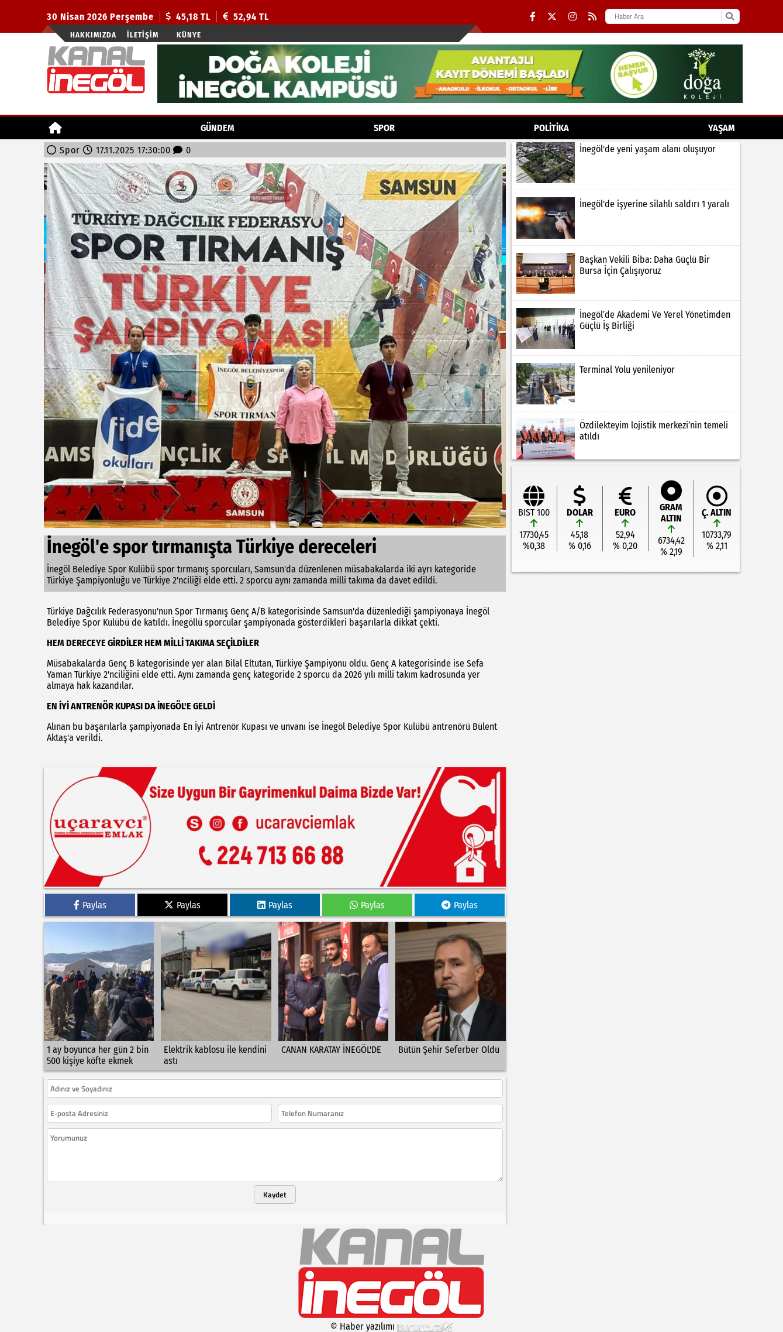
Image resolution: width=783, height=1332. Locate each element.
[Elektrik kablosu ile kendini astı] (216, 996)
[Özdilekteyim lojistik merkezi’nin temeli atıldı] (626, 438)
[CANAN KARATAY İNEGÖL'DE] (333, 996)
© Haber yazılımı (391, 1326)
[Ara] (729, 16)
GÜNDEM (217, 127)
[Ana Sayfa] (55, 127)
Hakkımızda (93, 34)
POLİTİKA (551, 127)
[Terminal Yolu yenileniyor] (626, 383)
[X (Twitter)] (552, 16)
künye (189, 34)
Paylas (90, 905)
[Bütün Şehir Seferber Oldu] (450, 996)
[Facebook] (533, 16)
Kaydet (275, 1194)
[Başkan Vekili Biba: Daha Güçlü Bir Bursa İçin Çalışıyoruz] (626, 273)
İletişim (142, 34)
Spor (384, 127)
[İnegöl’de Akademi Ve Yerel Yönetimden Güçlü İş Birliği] (626, 328)
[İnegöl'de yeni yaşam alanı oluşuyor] (626, 162)
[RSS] (592, 16)
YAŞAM (721, 127)
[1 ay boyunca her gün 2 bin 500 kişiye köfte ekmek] (99, 996)
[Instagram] (572, 16)
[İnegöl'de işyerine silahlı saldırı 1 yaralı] (626, 217)
